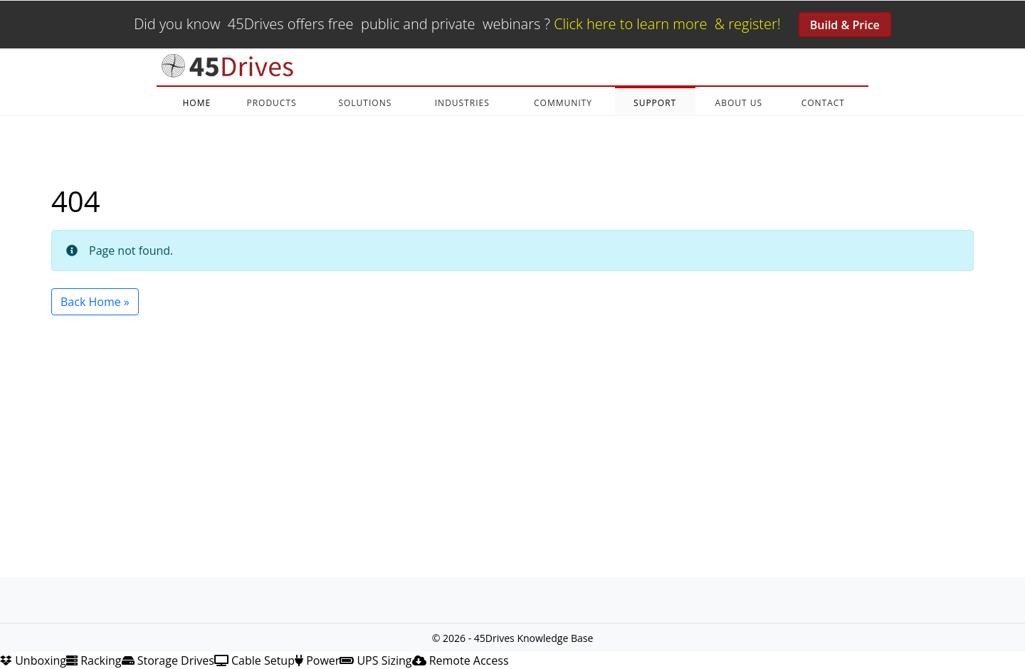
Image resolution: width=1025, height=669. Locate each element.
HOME (196, 103)
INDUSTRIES (462, 103)
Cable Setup (254, 660)
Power (317, 660)
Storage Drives (168, 660)
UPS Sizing (375, 660)
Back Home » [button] (95, 302)
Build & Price (845, 25)
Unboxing (33, 660)
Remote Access (460, 660)
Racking (94, 660)
